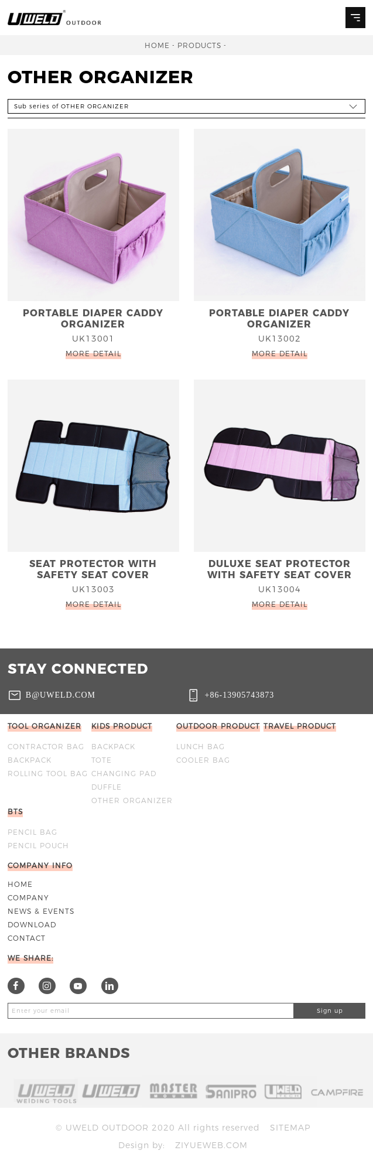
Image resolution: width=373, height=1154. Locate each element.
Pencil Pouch (38, 845)
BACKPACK (30, 760)
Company (28, 897)
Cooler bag (203, 760)
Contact (27, 938)
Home (157, 45)
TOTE (101, 760)
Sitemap (290, 1127)
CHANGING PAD (123, 773)
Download (32, 924)
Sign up (330, 1011)
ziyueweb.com (211, 1145)
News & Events (41, 911)
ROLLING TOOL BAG (48, 773)
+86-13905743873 (240, 695)
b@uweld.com (60, 695)
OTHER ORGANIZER (132, 800)
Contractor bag (46, 746)
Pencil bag (32, 832)
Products (199, 45)
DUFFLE (106, 787)
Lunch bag (200, 746)
